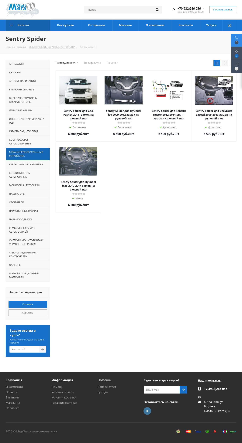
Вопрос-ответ (107, 387)
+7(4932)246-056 (189, 8)
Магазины (13, 403)
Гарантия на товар (64, 403)
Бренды (103, 392)
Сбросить (27, 312)
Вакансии (12, 397)
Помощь (57, 387)
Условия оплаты (63, 392)
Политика (12, 408)
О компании (14, 387)
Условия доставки (64, 397)
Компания (14, 380)
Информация (62, 380)
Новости (11, 392)
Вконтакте (147, 411)
